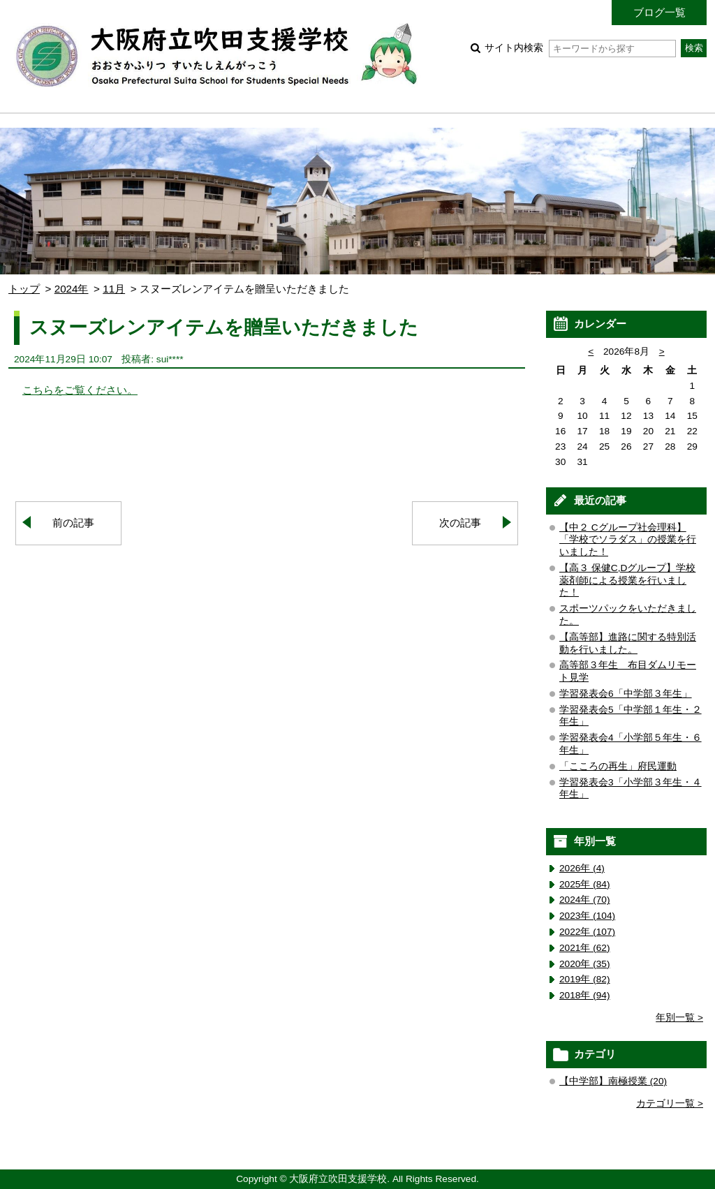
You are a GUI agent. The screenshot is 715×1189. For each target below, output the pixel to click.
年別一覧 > (679, 1017)
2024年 (71, 289)
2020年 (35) (584, 964)
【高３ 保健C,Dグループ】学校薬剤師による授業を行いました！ (627, 580)
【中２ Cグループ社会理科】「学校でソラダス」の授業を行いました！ (627, 540)
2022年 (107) (587, 931)
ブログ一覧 (659, 12)
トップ (24, 289)
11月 (114, 289)
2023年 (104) (587, 915)
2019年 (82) (584, 979)
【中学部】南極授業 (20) (613, 1081)
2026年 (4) (582, 868)
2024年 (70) (584, 899)
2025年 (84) (584, 884)
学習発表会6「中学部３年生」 (625, 693)
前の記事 (73, 523)
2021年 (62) (584, 948)
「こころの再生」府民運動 (618, 766)
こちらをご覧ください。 (80, 390)
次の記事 (460, 523)
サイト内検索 (580, 48)
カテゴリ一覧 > (669, 1103)
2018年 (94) (584, 995)
